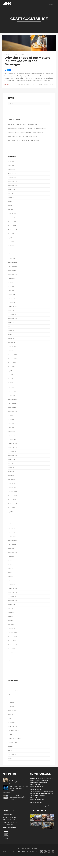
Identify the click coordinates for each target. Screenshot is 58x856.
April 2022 (11, 338)
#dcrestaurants (34, 782)
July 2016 (10, 608)
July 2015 (10, 653)
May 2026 (11, 165)
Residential (11, 734)
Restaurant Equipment (14, 738)
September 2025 (12, 185)
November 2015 (12, 637)
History (10, 718)
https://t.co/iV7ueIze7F (36, 797)
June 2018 (11, 516)
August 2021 (11, 367)
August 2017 (11, 556)
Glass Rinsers (12, 710)
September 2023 (12, 274)
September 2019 (12, 455)
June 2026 (11, 161)
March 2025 (11, 209)
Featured (10, 698)
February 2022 (12, 347)
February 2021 (12, 391)
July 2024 (10, 238)
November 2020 (12, 403)
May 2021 (11, 379)
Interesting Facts (12, 726)
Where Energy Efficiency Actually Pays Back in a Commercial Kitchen (27, 128)
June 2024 (11, 242)
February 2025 (12, 213)
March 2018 (11, 528)
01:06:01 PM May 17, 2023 (37, 786)
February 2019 (12, 484)
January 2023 (11, 302)
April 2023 (11, 290)
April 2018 (11, 524)
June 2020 (11, 419)
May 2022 (11, 334)
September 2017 (12, 552)
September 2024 (12, 230)
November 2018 (12, 496)
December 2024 (12, 222)
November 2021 (12, 359)
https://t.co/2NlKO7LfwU (41, 780)
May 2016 (11, 616)
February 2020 (12, 435)
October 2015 (12, 641)
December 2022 (12, 306)
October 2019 (12, 451)
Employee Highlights (14, 690)
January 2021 (11, 395)
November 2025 (12, 181)
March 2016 (11, 625)
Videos (10, 758)
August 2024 (11, 234)
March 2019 (11, 480)
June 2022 (11, 330)
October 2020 (12, 407)
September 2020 (12, 411)
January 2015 (11, 665)
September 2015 (12, 645)
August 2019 (11, 459)
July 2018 (10, 512)
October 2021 (12, 363)
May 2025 (11, 201)
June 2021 (11, 375)
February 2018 (12, 532)
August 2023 (11, 278)
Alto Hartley (26, 54)
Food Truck (11, 706)
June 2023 (11, 286)
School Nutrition (12, 742)
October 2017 (12, 548)
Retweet (35, 789)
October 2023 (12, 270)
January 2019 (11, 488)
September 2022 (12, 318)
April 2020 (11, 427)
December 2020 (12, 399)
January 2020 (11, 439)
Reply (31, 789)
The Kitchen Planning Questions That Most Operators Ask (24, 124)
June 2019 (11, 467)
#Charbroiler (50, 778)
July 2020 (10, 415)
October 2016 (12, 596)
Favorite (40, 789)
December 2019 (12, 443)
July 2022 (10, 326)
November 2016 (12, 592)
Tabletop (10, 746)
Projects (25, 851)
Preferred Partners (13, 730)
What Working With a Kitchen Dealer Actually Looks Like (23, 136)
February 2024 (12, 254)
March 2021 (11, 387)
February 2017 (12, 580)
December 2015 (12, 633)
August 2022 (11, 322)
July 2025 (10, 193)
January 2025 (11, 218)
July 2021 (10, 371)
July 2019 (10, 463)
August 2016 (11, 604)
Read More (9, 84)
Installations (11, 722)
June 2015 (11, 657)
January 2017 (11, 584)
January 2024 (11, 258)
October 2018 (12, 500)
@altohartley (48, 806)
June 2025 (11, 197)
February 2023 (12, 298)
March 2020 (11, 431)
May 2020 (11, 423)
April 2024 (11, 246)
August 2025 (11, 189)
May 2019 (11, 471)
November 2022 (12, 310)
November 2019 (12, 447)
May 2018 (11, 520)
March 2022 (11, 342)
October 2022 (12, 314)
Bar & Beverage (26, 84)
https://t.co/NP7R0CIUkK (36, 784)
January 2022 (11, 351)
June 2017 (11, 564)
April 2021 (11, 383)
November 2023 (12, 266)
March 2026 (11, 169)
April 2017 (11, 572)
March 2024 (11, 250)
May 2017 (11, 568)
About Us (6, 851)
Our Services (16, 851)
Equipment (39, 84)
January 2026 (11, 177)
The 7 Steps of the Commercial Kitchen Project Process (23, 140)
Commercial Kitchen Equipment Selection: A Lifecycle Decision (25, 132)
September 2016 (12, 600)
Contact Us (33, 851)
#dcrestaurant (43, 782)
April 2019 (11, 475)
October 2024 (12, 226)
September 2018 (12, 504)
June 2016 (11, 612)
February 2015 (12, 661)
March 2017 (11, 576)
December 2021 (12, 355)
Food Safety (11, 702)
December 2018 (12, 492)
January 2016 (11, 629)
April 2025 (11, 205)
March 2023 (11, 294)
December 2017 (12, 540)
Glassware (11, 714)
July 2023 (10, 282)
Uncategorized (12, 754)
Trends (10, 750)
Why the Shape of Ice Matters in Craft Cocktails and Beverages (27, 61)
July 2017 (10, 560)
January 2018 (11, 536)
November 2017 (12, 544)
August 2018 (11, 508)
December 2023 (12, 262)
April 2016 (11, 620)
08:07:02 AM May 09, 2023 (37, 799)
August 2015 (11, 649)
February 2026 (12, 173)
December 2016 (12, 588)
